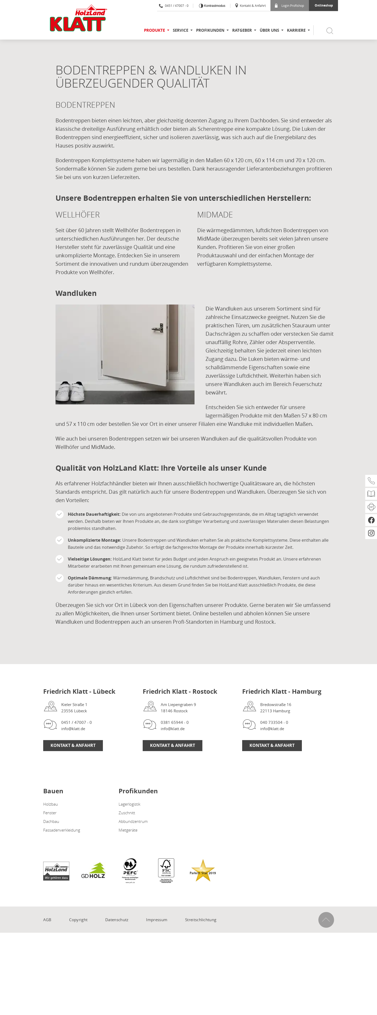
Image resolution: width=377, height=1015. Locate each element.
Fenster (50, 812)
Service (180, 30)
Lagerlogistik (129, 804)
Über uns (269, 30)
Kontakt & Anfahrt (250, 5)
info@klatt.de (73, 728)
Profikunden (210, 30)
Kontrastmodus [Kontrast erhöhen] (214, 6)
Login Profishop (289, 5)
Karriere (296, 30)
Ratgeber (242, 30)
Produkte (154, 30)
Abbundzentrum (133, 821)
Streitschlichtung (200, 919)
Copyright (78, 919)
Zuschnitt (127, 812)
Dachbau (51, 821)
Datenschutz (116, 919)
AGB (47, 919)
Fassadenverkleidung (61, 830)
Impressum (156, 919)
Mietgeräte (128, 830)
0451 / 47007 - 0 (173, 5)
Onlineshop (324, 5)
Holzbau (50, 804)
